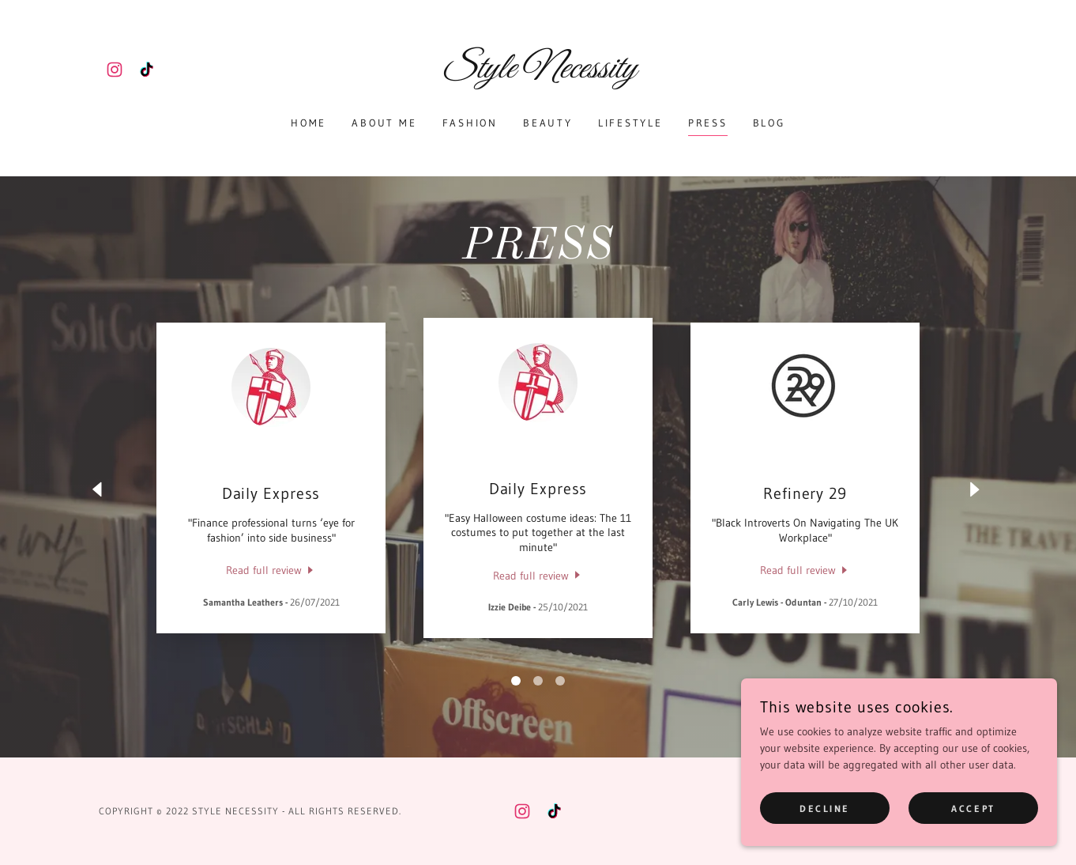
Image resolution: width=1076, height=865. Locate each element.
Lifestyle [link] (630, 122)
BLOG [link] (769, 122)
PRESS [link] (708, 122)
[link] (114, 69)
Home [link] (308, 122)
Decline (824, 808)
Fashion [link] (470, 122)
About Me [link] (384, 122)
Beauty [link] (548, 122)
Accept (973, 808)
